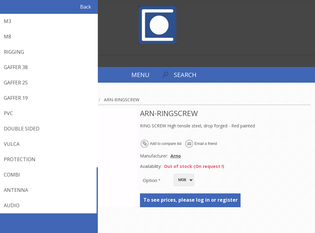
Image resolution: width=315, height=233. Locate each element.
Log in (18, 49)
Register (6, 49)
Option (150, 180)
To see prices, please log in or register (190, 199)
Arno (175, 156)
